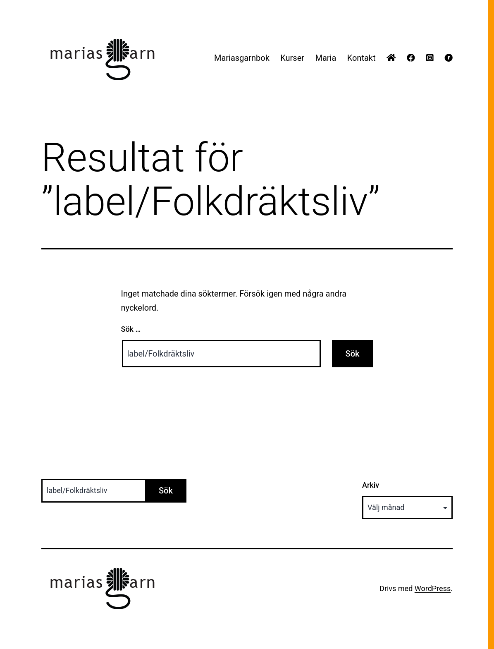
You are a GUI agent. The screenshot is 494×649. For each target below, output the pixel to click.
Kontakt (361, 58)
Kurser (292, 58)
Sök (166, 491)
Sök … (131, 329)
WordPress (433, 588)
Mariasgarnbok (242, 58)
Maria (325, 58)
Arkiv (370, 485)
